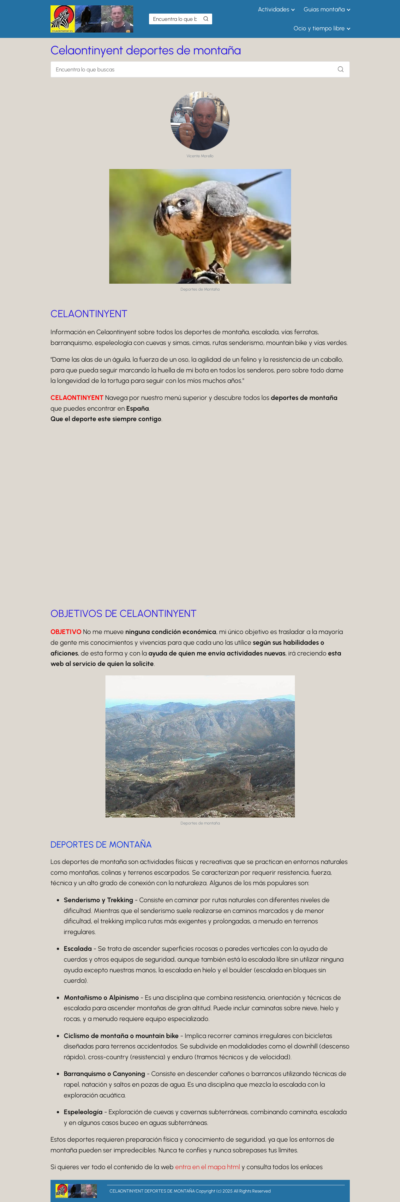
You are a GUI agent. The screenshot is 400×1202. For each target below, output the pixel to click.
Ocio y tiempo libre (319, 28)
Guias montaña (324, 9)
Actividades (273, 9)
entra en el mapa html (207, 1167)
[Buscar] (206, 19)
